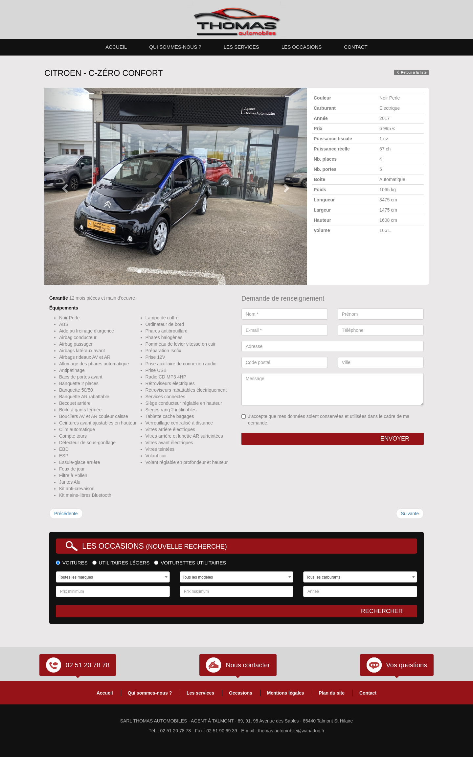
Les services (241, 47)
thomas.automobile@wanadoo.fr (291, 730)
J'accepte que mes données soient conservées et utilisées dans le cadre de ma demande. (325, 419)
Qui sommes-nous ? (175, 47)
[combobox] (113, 577)
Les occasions (302, 47)
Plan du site (332, 693)
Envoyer (398, 438)
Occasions (240, 693)
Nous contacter (248, 665)
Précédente (66, 513)
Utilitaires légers (121, 562)
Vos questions (406, 665)
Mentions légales (285, 693)
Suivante (410, 513)
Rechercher (385, 611)
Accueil (116, 47)
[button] (64, 186)
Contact (355, 47)
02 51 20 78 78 (87, 665)
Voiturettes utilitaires (190, 562)
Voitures (72, 562)
